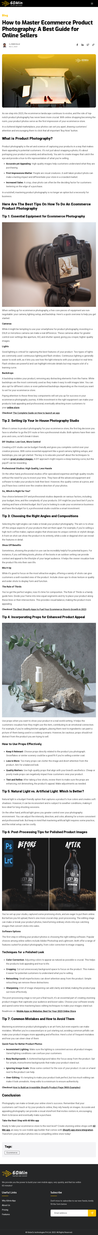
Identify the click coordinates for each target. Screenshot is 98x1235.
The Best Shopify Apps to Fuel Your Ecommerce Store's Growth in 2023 (49, 609)
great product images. (21, 459)
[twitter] (88, 44)
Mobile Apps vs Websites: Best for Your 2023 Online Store (46, 1011)
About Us (6, 1205)
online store (13, 407)
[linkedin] (82, 44)
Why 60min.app (9, 1200)
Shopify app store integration (78, 1130)
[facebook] (77, 44)
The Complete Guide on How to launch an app (36, 413)
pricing (5, 1210)
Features (6, 1214)
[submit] (92, 1213)
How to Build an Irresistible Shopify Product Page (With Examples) (46, 1087)
